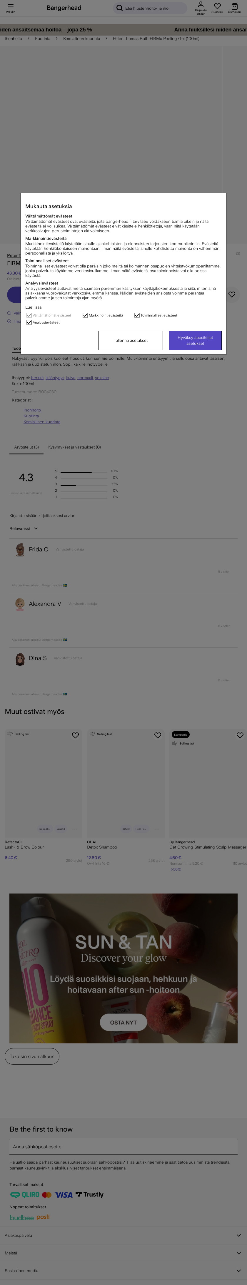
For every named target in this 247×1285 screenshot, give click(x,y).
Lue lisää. (33, 307)
